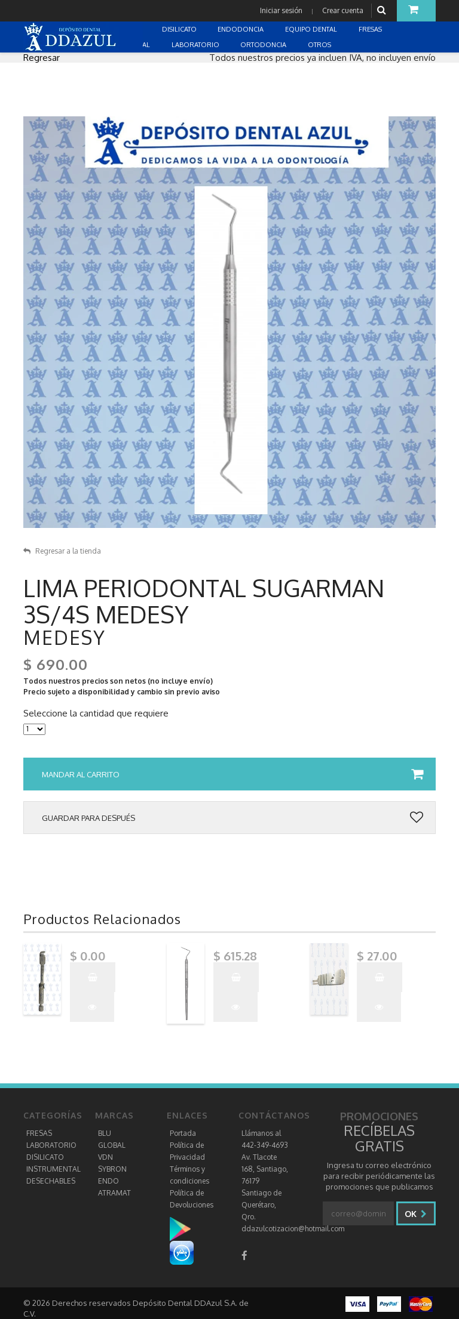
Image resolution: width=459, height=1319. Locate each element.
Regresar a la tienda (62, 550)
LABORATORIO (51, 1145)
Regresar (41, 57)
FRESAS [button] (371, 29)
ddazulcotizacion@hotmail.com (292, 1228)
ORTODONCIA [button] (264, 45)
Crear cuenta (342, 10)
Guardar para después (232, 817)
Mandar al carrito (232, 774)
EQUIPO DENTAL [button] (312, 29)
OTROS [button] (320, 45)
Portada (183, 1133)
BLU (104, 1133)
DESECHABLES (50, 1180)
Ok (416, 1214)
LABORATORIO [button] (196, 45)
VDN (105, 1157)
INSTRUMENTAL (53, 1168)
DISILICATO (45, 1157)
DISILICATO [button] (180, 29)
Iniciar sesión (281, 10)
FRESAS (39, 1133)
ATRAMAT (114, 1192)
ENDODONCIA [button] (241, 29)
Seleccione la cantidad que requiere (96, 713)
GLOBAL (112, 1145)
